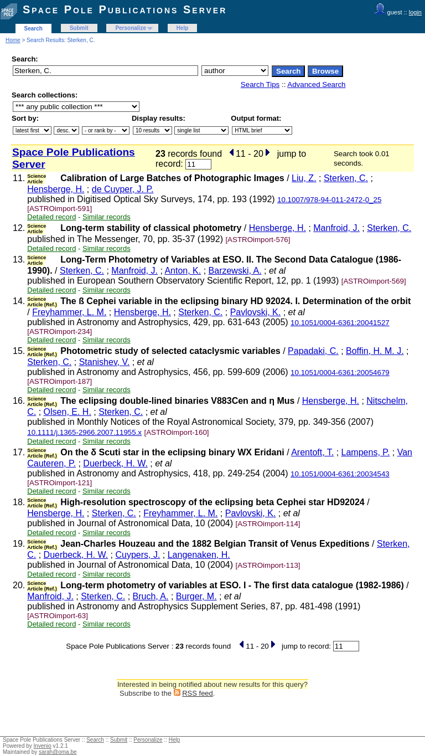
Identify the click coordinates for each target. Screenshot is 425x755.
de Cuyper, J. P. (123, 189)
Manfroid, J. (336, 228)
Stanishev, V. (104, 362)
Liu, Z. (304, 178)
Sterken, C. (346, 178)
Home (13, 40)
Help (183, 28)
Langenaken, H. (199, 554)
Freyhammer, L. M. (69, 312)
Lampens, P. (365, 452)
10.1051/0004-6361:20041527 (340, 323)
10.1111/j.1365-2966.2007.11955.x (84, 432)
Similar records (106, 217)
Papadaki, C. (313, 351)
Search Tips (260, 84)
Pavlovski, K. (255, 312)
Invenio (42, 746)
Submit (79, 28)
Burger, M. (196, 596)
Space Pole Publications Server (125, 9)
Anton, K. (182, 270)
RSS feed (197, 693)
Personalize (130, 28)
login (415, 12)
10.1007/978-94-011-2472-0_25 (329, 200)
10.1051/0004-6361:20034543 (340, 474)
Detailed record (51, 217)
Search (33, 28)
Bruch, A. (151, 596)
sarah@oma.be (58, 752)
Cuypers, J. (137, 554)
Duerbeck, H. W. (115, 463)
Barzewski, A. (235, 270)
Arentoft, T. (312, 452)
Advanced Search (316, 84)
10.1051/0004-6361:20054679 (340, 372)
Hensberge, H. (55, 189)
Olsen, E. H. (67, 412)
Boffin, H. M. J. (375, 351)
